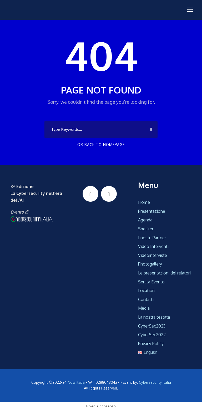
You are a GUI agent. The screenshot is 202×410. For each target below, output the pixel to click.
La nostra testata (154, 317)
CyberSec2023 (151, 326)
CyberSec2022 (152, 334)
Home (144, 202)
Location (146, 290)
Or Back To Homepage (101, 144)
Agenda (145, 219)
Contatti (146, 299)
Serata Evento (151, 281)
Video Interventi (153, 246)
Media (144, 308)
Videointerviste (152, 255)
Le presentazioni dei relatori (164, 273)
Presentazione (151, 211)
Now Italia (76, 382)
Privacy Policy (151, 343)
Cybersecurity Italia (155, 382)
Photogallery (150, 264)
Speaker (145, 228)
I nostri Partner (152, 237)
